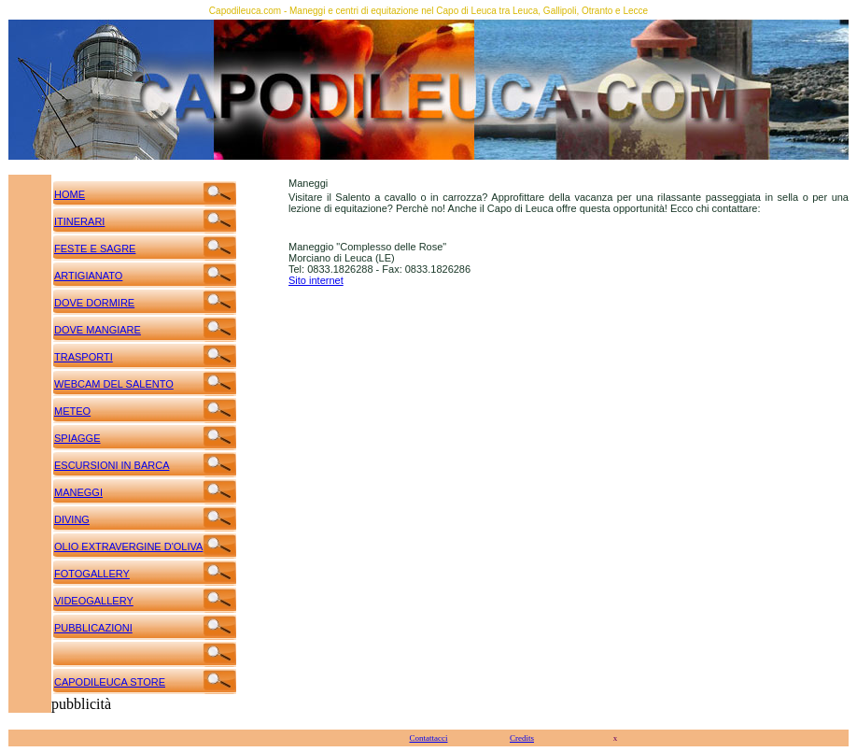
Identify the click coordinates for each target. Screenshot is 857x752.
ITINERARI (79, 221)
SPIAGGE (77, 438)
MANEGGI (78, 492)
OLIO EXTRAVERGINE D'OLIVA (128, 546)
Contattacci (429, 738)
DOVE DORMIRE (94, 302)
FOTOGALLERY (92, 573)
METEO (72, 411)
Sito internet (316, 280)
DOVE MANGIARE (97, 329)
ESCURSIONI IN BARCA (111, 465)
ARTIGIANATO (88, 275)
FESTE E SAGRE (94, 248)
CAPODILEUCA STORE (109, 682)
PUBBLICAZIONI (93, 627)
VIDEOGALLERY (93, 600)
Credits (522, 738)
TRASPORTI (83, 356)
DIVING (72, 519)
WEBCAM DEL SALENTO (114, 384)
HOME (69, 194)
